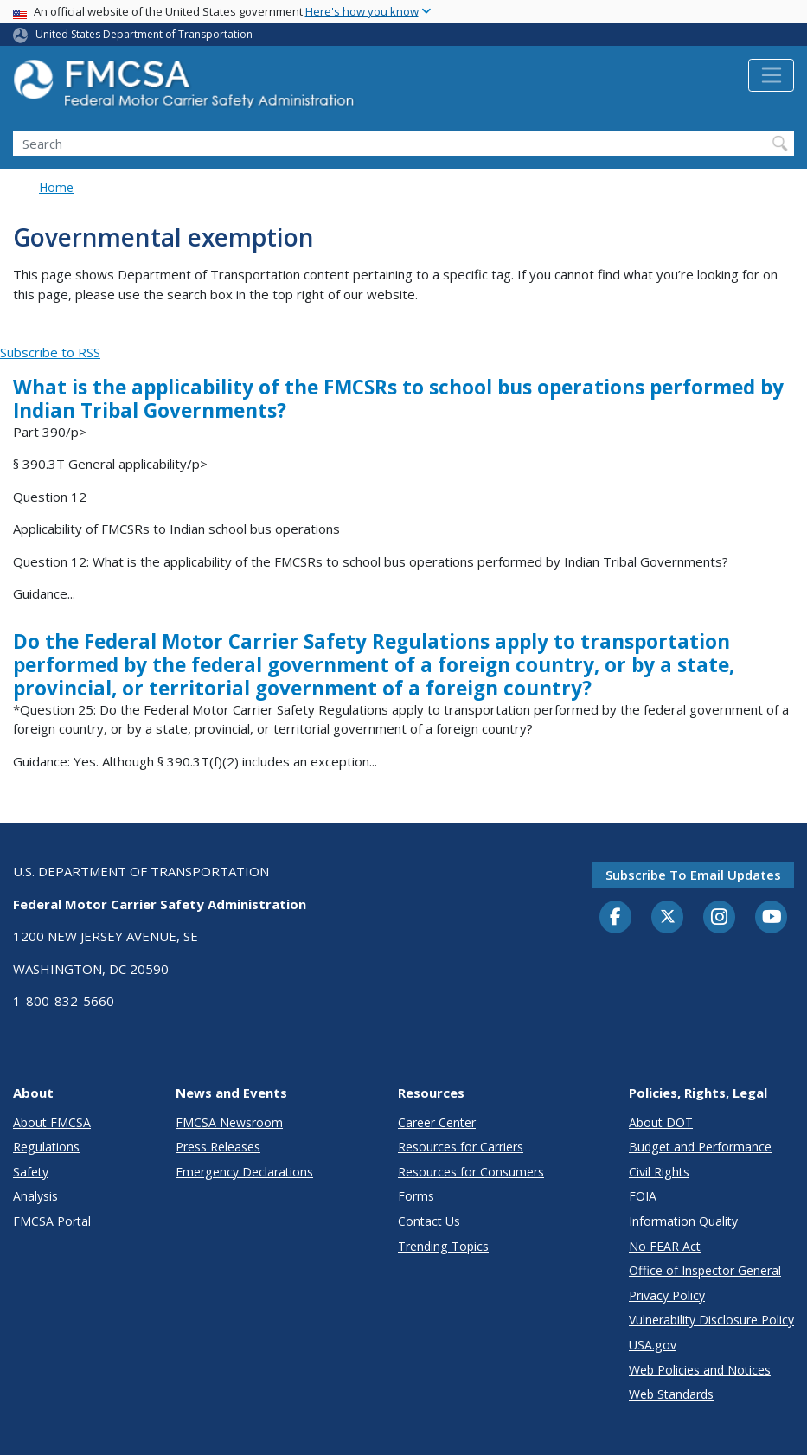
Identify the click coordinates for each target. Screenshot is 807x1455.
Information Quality (683, 1221)
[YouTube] (771, 917)
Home (56, 187)
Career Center (437, 1122)
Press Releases (218, 1146)
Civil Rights (659, 1171)
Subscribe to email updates (693, 874)
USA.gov (652, 1344)
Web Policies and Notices (700, 1370)
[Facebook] (615, 917)
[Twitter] (667, 917)
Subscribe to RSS (50, 352)
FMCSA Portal (52, 1221)
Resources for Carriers (460, 1146)
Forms (416, 1196)
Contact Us (429, 1221)
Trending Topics (443, 1246)
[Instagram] (719, 918)
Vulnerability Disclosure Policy (711, 1319)
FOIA (642, 1196)
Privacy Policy (667, 1295)
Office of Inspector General (705, 1270)
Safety (30, 1171)
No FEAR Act (665, 1246)
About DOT (661, 1122)
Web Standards (671, 1394)
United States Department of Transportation (144, 34)
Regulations (46, 1146)
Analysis (35, 1196)
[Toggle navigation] (771, 75)
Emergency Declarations (244, 1171)
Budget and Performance (700, 1146)
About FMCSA (52, 1122)
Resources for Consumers (471, 1171)
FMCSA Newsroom (229, 1122)
